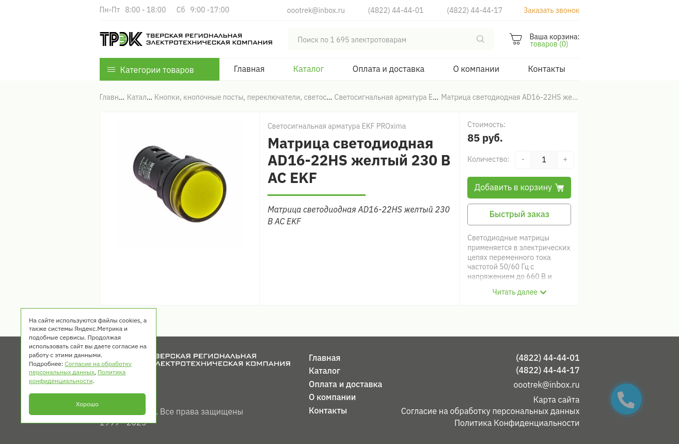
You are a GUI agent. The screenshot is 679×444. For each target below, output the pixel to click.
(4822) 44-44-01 (396, 10)
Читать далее (515, 292)
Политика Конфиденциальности (517, 423)
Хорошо (87, 404)
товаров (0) (549, 44)
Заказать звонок (552, 10)
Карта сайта (556, 399)
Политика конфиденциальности (77, 376)
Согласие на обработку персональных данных (490, 411)
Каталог (308, 69)
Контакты (546, 69)
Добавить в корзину (519, 187)
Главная (249, 69)
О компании (476, 69)
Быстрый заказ (519, 214)
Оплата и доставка (388, 69)
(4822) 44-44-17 (474, 10)
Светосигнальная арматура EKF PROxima (336, 126)
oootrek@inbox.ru (316, 10)
